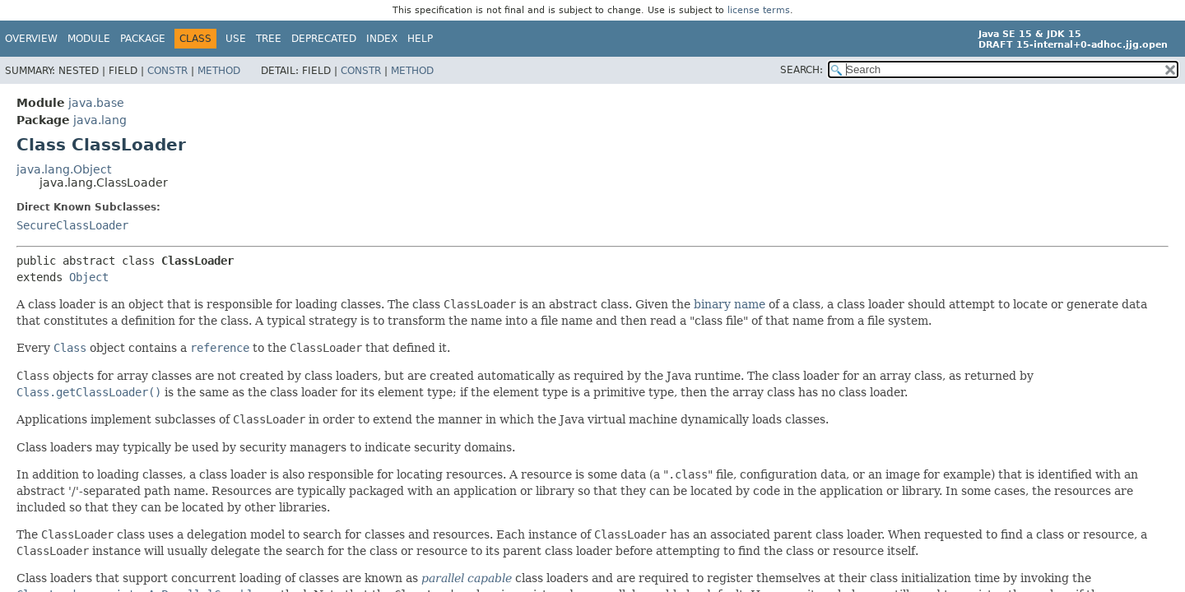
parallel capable (466, 578)
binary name (729, 304)
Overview (31, 38)
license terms (758, 10)
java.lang (100, 120)
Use (235, 38)
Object (89, 277)
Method (219, 70)
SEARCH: (801, 70)
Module (88, 38)
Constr (167, 70)
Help (420, 38)
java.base (96, 102)
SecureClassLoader (72, 225)
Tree (268, 38)
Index (381, 38)
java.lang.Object (63, 169)
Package (142, 38)
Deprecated (323, 38)
